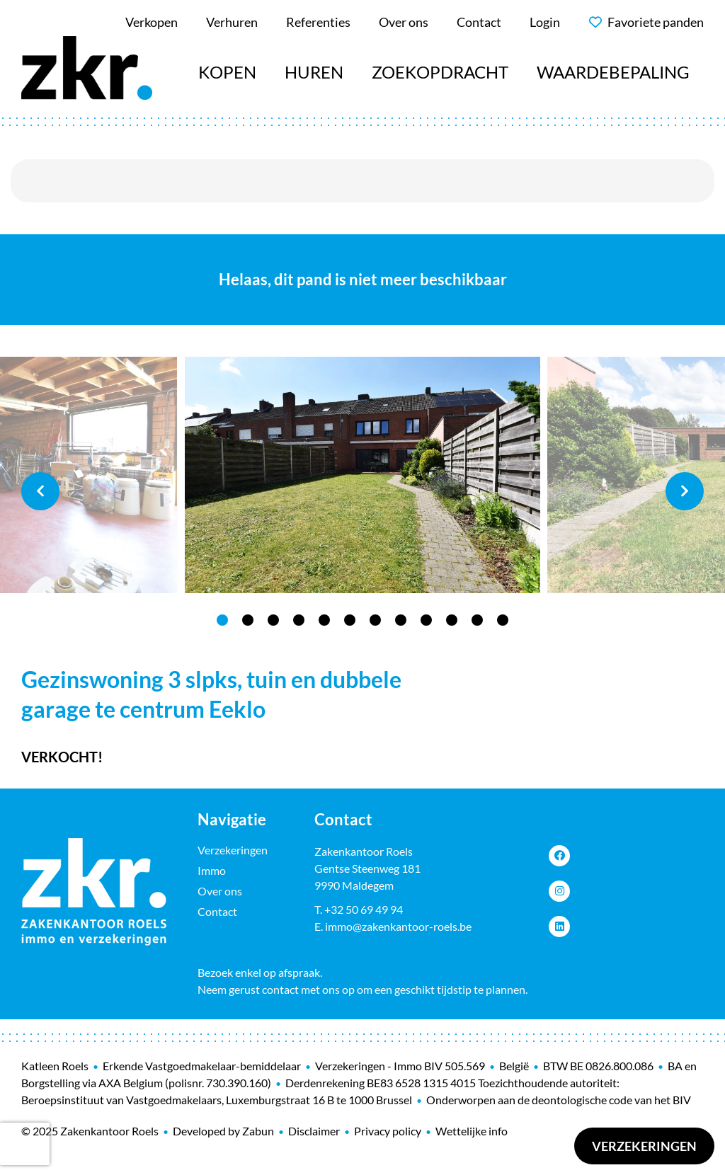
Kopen (227, 72)
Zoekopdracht (440, 72)
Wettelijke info (471, 1130)
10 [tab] (451, 620)
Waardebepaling (613, 72)
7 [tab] (375, 620)
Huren (314, 72)
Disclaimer (314, 1130)
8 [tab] (400, 620)
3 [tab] (273, 620)
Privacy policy (387, 1130)
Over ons (220, 891)
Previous (40, 491)
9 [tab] (426, 620)
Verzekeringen (644, 1146)
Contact (217, 911)
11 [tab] (477, 620)
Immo (212, 870)
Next (685, 491)
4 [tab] (298, 620)
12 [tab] (502, 620)
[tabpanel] (362, 475)
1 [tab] (222, 620)
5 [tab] (324, 620)
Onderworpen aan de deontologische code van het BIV (558, 1099)
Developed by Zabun (223, 1130)
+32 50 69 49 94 (363, 909)
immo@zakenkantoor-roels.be (398, 926)
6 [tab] (349, 620)
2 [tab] (247, 620)
